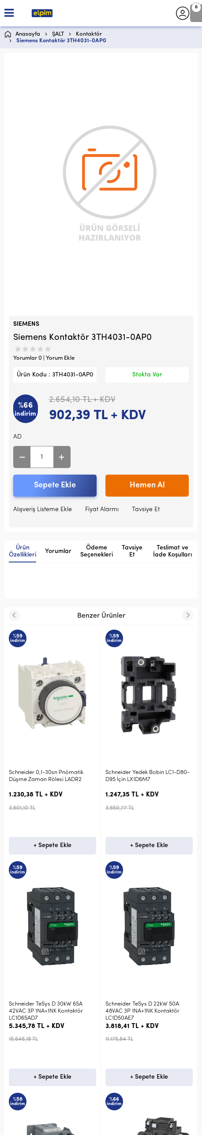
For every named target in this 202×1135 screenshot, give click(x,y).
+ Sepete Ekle (52, 845)
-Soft (55, 1124)
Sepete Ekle (55, 485)
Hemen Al (147, 485)
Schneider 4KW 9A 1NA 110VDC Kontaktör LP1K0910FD (143, 776)
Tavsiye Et (146, 509)
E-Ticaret (75, 1124)
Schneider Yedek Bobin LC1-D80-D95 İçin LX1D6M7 (51, 776)
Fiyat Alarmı (102, 509)
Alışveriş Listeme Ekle (42, 509)
